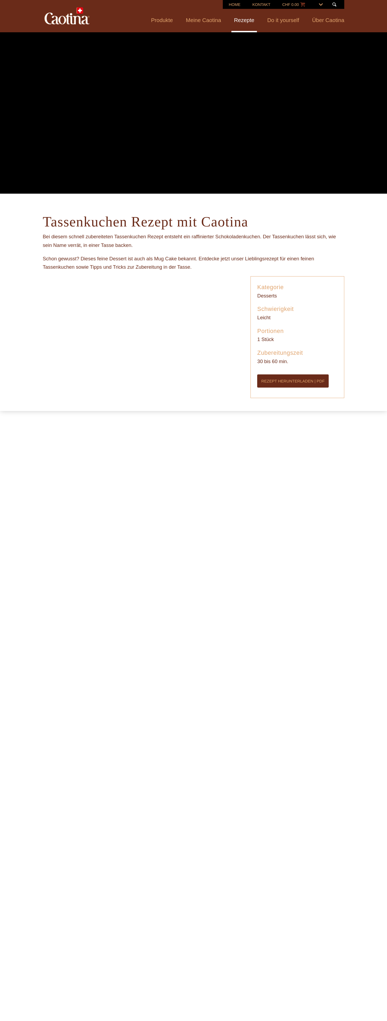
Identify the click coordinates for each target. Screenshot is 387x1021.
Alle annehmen (229, 554)
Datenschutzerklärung (212, 533)
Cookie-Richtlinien (217, 525)
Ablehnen (122, 554)
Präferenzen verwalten (173, 554)
